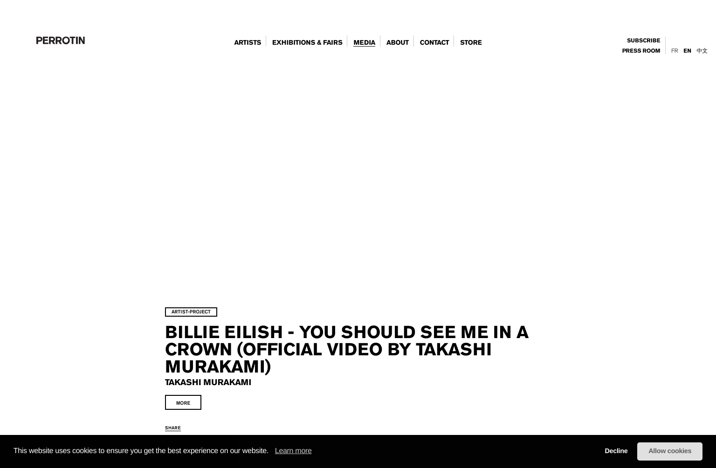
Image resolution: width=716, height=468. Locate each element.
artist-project (222, 276)
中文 (702, 50)
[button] (271, 451)
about (397, 43)
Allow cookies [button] (669, 451)
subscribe (643, 40)
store (471, 43)
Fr (674, 50)
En (687, 50)
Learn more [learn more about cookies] (293, 451)
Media (364, 43)
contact (434, 43)
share (205, 392)
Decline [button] (616, 451)
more (215, 368)
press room (641, 51)
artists (247, 43)
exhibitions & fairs (307, 43)
